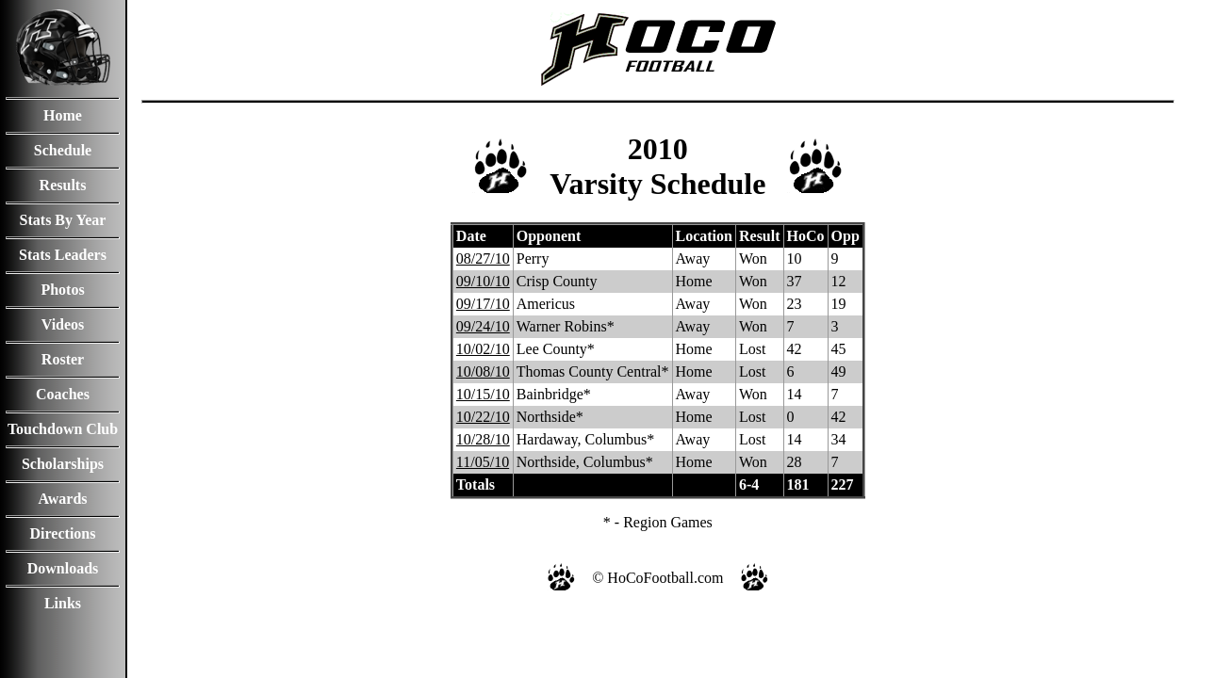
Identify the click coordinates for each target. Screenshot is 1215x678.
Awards (62, 499)
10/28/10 (483, 439)
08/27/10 (483, 258)
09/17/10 (483, 304)
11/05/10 (482, 462)
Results (63, 185)
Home (62, 115)
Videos (63, 324)
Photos (62, 290)
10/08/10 (483, 371)
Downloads (63, 568)
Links (62, 603)
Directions (63, 533)
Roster (62, 359)
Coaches (63, 394)
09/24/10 (483, 326)
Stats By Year (63, 220)
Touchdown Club (63, 429)
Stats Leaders (63, 255)
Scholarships (63, 464)
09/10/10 (483, 281)
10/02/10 (483, 349)
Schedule (62, 150)
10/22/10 (483, 417)
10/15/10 (483, 394)
